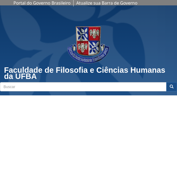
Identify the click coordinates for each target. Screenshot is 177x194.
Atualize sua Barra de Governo (106, 3)
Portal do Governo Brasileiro (42, 3)
